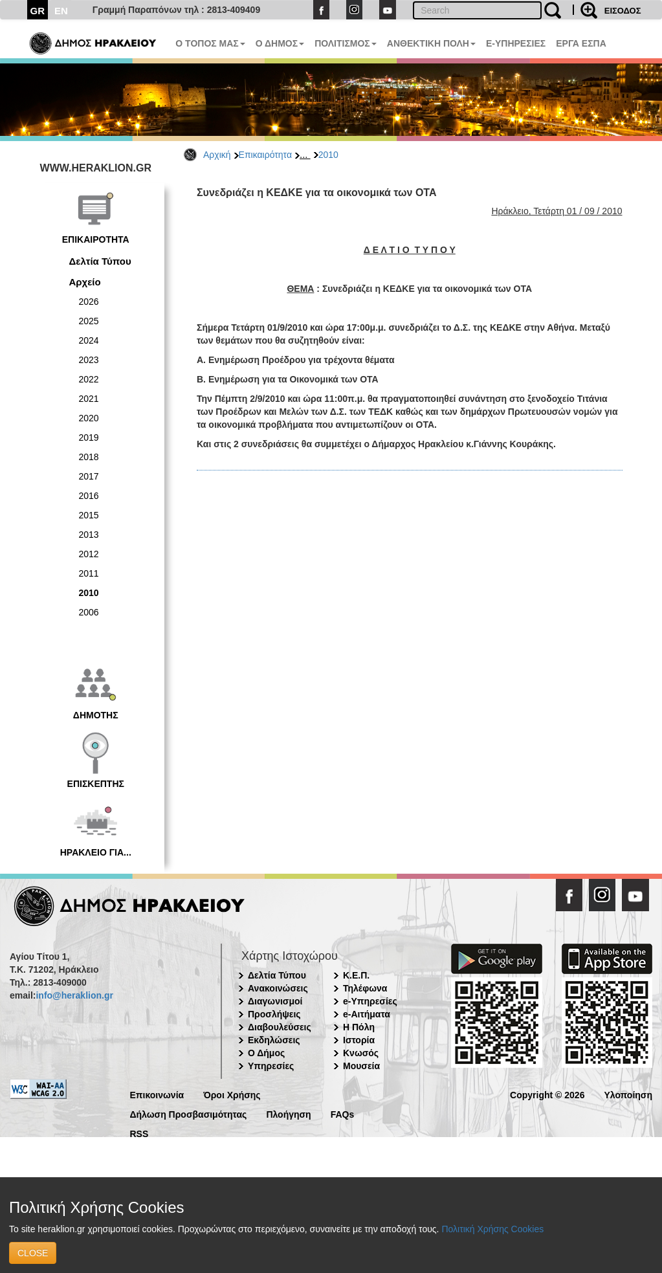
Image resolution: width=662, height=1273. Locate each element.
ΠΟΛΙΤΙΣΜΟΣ (345, 43)
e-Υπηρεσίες (370, 1001)
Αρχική (217, 154)
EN (61, 10)
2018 (89, 457)
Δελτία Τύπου (100, 261)
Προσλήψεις (274, 1014)
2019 (89, 437)
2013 (89, 534)
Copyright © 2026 (547, 1094)
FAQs (343, 1113)
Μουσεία (361, 1066)
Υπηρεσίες (271, 1066)
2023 (89, 360)
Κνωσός (361, 1053)
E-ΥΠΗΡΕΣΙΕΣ (516, 43)
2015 (89, 515)
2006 (89, 612)
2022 (89, 379)
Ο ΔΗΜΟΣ (280, 43)
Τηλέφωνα (365, 988)
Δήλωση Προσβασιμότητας (188, 1113)
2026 (89, 301)
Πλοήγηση (288, 1113)
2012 (89, 554)
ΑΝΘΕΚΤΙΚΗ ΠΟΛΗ (431, 43)
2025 (89, 321)
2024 (89, 340)
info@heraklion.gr (74, 995)
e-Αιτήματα (366, 1014)
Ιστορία (359, 1040)
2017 (89, 476)
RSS (139, 1133)
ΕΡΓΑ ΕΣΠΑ (581, 43)
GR (37, 10)
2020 (89, 418)
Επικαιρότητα (265, 154)
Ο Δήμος (266, 1053)
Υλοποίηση (628, 1094)
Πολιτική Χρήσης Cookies (492, 1229)
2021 (89, 398)
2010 (328, 154)
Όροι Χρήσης (232, 1094)
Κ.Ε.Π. (356, 975)
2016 (89, 496)
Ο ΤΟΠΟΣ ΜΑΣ (210, 43)
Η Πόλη (359, 1027)
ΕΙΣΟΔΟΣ (622, 11)
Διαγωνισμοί (275, 1001)
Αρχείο (85, 281)
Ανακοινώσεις (278, 988)
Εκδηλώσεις (274, 1040)
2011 (89, 573)
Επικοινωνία (157, 1094)
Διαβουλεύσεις (279, 1027)
